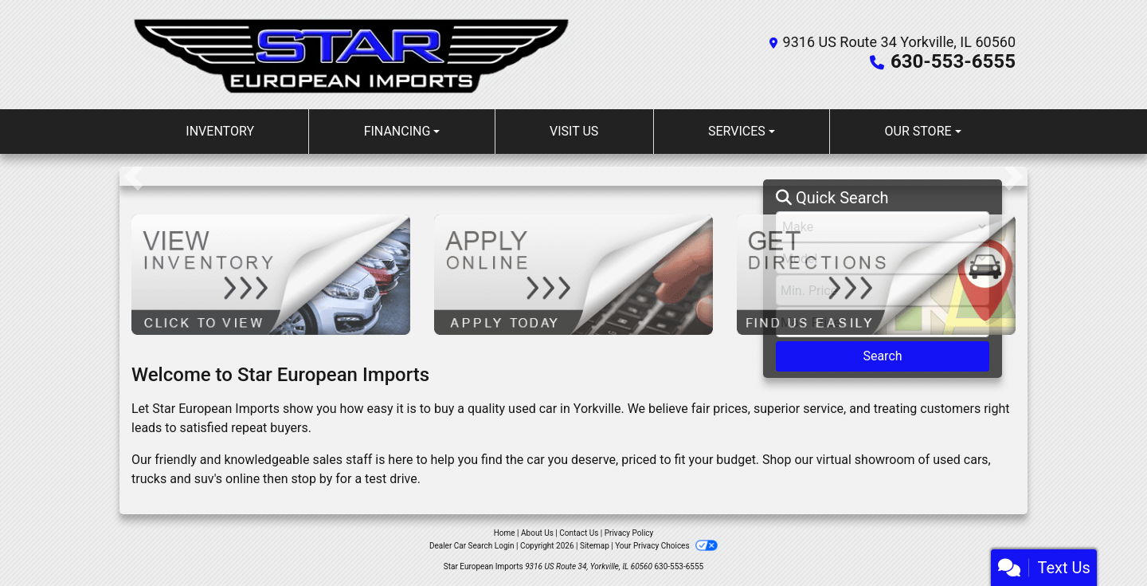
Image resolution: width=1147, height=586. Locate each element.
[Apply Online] (573, 273)
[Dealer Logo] (352, 54)
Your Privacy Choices (666, 545)
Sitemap (594, 545)
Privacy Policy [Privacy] (629, 533)
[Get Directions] (876, 273)
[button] (133, 176)
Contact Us (578, 533)
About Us (537, 533)
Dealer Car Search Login (472, 545)
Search (882, 356)
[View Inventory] (270, 273)
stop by (311, 478)
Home (504, 533)
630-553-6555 (953, 61)
